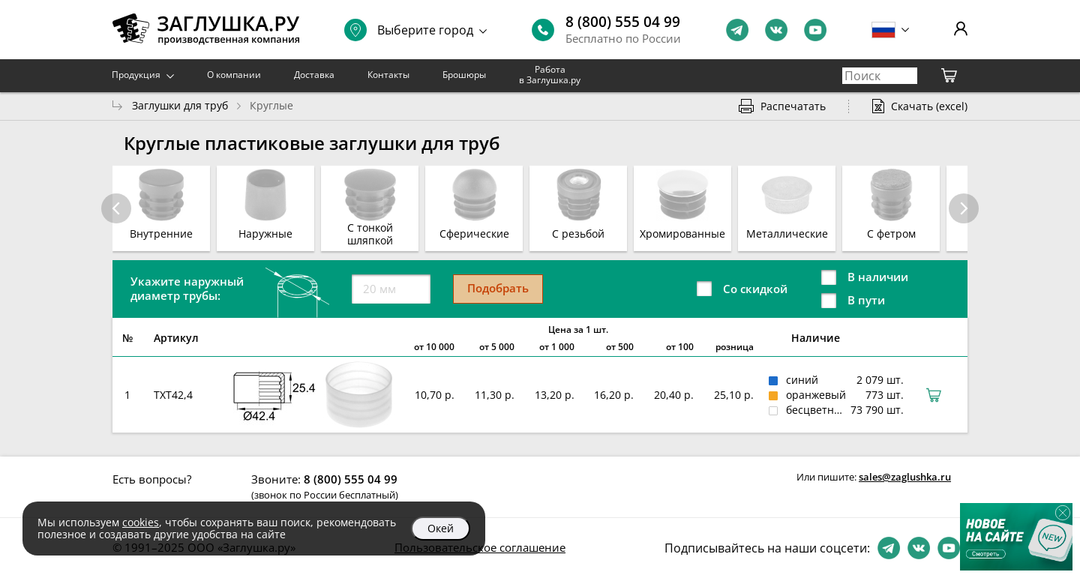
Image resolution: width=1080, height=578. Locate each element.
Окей (441, 528)
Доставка (314, 74)
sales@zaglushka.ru (905, 477)
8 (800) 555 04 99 (623, 21)
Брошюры (464, 74)
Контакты (389, 74)
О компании (234, 74)
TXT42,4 (173, 395)
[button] (964, 208)
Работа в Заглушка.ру (549, 74)
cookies (140, 522)
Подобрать (498, 287)
